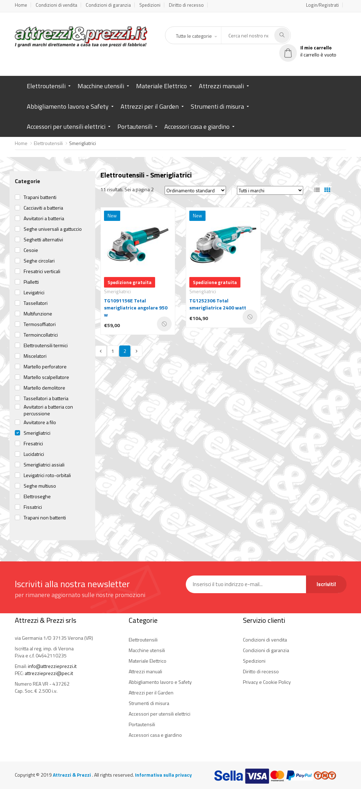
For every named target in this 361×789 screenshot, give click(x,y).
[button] (196, 36)
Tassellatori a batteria (46, 398)
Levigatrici (34, 292)
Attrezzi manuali (221, 86)
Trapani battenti (40, 197)
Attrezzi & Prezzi (72, 774)
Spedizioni (149, 4)
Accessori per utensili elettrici (66, 126)
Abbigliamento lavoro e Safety (68, 106)
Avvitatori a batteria (44, 218)
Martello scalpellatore (46, 377)
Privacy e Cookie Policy (267, 682)
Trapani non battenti (45, 517)
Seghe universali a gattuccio (53, 229)
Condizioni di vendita (56, 4)
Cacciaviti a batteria (43, 207)
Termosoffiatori (40, 324)
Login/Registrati (322, 4)
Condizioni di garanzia (108, 4)
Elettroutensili (46, 86)
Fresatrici (33, 443)
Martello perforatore (45, 366)
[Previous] (100, 351)
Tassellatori (36, 303)
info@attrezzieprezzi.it (52, 666)
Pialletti (31, 281)
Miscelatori (35, 356)
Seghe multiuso (40, 485)
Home (21, 4)
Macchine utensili (101, 86)
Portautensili (134, 126)
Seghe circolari (39, 260)
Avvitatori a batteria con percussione (48, 410)
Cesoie (31, 250)
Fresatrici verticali (42, 271)
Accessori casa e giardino (197, 126)
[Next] (136, 351)
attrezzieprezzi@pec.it (49, 673)
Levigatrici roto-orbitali (47, 475)
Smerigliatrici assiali (44, 464)
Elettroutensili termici (46, 345)
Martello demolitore (44, 387)
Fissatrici (33, 507)
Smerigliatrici (37, 432)
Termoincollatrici (41, 334)
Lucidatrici (34, 454)
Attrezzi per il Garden (150, 106)
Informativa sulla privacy (163, 774)
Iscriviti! (326, 584)
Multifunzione (38, 313)
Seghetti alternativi (43, 239)
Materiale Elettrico (161, 86)
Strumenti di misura (217, 106)
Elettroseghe (37, 496)
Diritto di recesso (186, 4)
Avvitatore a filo (40, 422)
